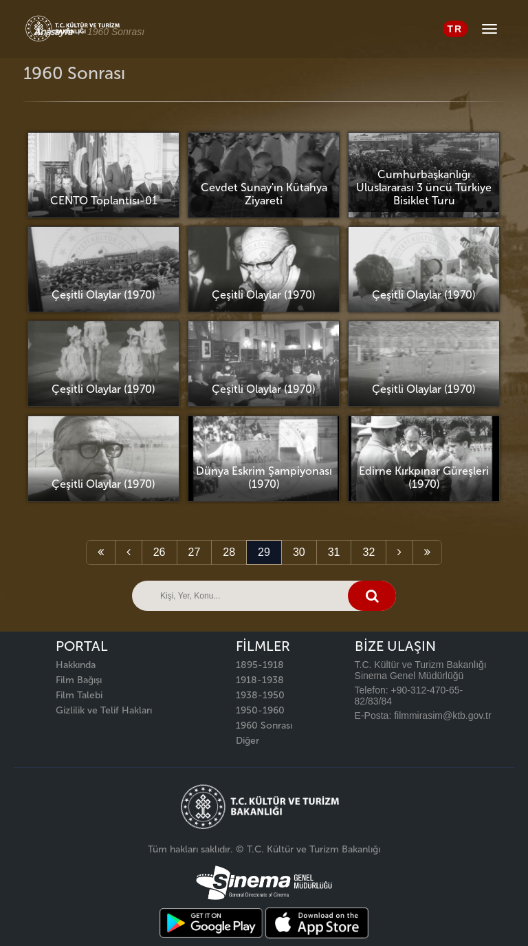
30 (299, 552)
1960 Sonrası (264, 725)
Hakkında (76, 665)
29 (264, 552)
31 (334, 552)
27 (194, 552)
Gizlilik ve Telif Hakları (104, 710)
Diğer (247, 740)
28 (229, 552)
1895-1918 (260, 665)
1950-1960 (260, 710)
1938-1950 (260, 695)
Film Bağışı (79, 680)
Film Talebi (79, 695)
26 (159, 552)
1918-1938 (260, 680)
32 (368, 552)
